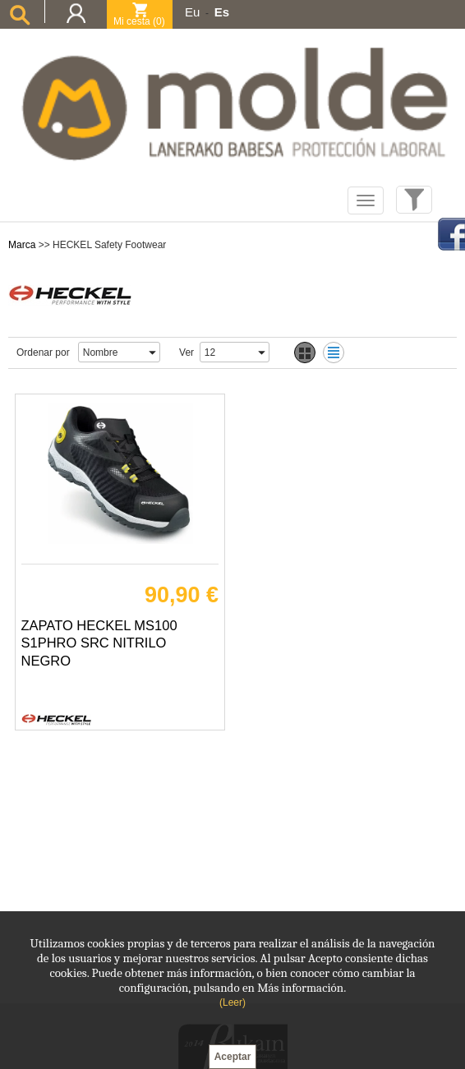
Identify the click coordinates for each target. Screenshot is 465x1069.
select (152, 352)
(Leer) (232, 1002)
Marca (21, 245)
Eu (192, 12)
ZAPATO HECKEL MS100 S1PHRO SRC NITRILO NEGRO (99, 643)
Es (221, 12)
